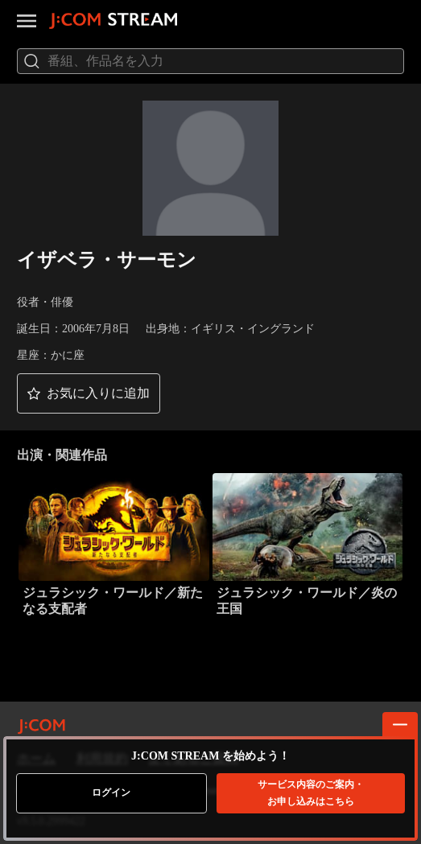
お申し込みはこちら (311, 793)
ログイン (111, 792)
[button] (88, 393)
